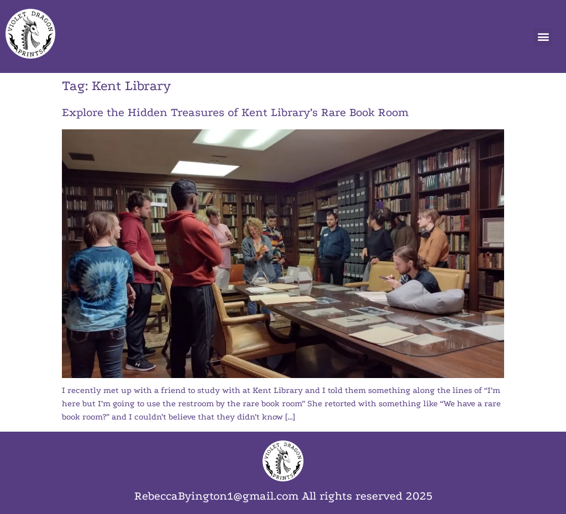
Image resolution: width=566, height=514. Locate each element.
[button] (543, 37)
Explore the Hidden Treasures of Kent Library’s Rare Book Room (235, 112)
